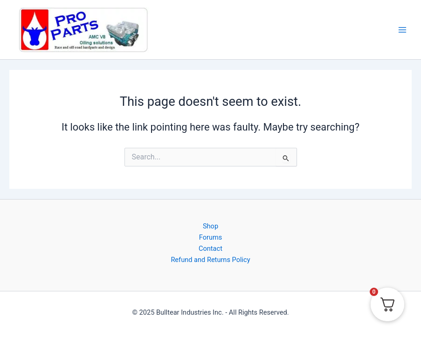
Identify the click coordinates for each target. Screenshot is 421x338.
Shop (210, 226)
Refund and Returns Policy (210, 259)
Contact (210, 248)
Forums (210, 237)
